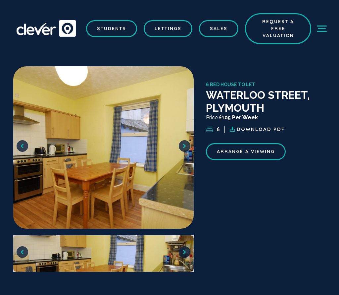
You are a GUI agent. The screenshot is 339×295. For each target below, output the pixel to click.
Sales (218, 28)
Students (111, 28)
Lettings (168, 28)
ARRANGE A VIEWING (246, 151)
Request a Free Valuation (278, 28)
